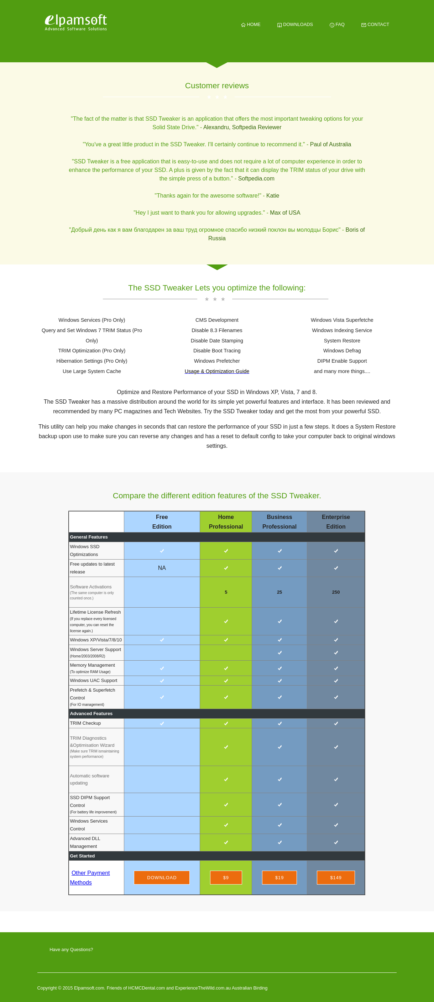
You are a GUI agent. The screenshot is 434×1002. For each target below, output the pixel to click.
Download (162, 877)
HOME (251, 24)
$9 (226, 877)
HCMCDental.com (147, 988)
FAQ (337, 24)
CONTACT (375, 24)
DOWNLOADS (295, 24)
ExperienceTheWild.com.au (203, 988)
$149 (335, 877)
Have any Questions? (71, 949)
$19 (279, 877)
